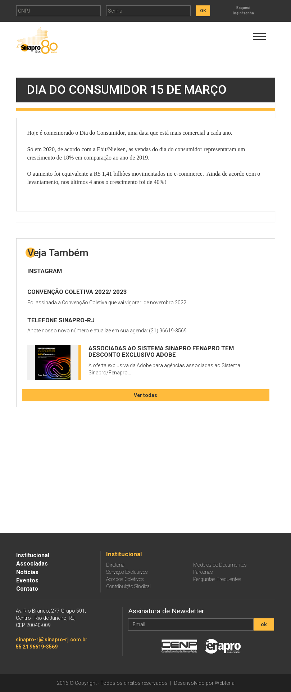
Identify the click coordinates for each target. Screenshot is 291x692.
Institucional (32, 555)
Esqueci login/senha (243, 10)
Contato (27, 588)
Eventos (27, 580)
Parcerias (203, 572)
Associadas (32, 563)
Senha (115, 11)
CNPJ (24, 11)
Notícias (27, 572)
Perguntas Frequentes (217, 579)
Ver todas (145, 395)
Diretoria (115, 565)
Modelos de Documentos (220, 565)
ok (264, 624)
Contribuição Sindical (128, 586)
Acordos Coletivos (125, 579)
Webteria (225, 683)
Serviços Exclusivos (127, 572)
